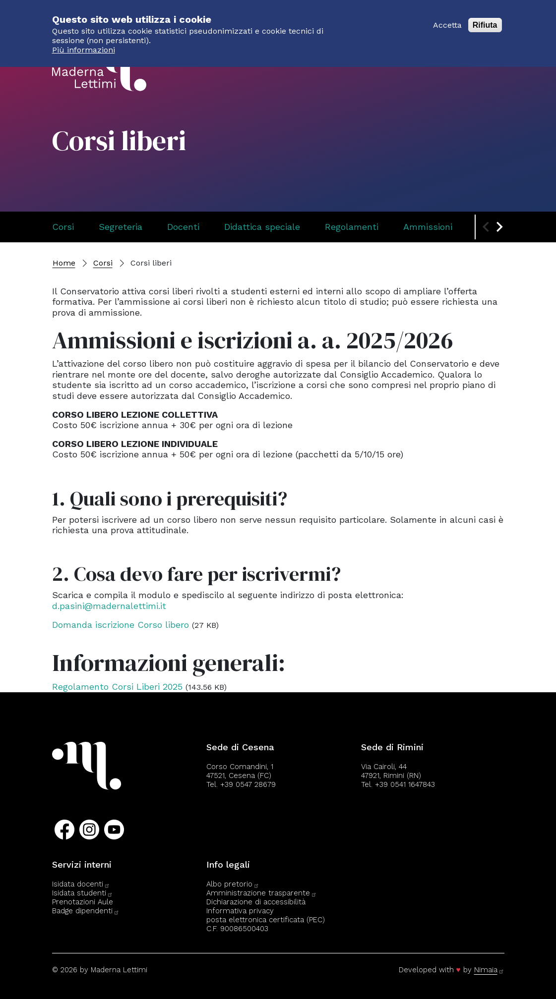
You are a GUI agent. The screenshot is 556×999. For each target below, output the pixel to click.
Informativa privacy (240, 910)
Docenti (183, 227)
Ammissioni (427, 227)
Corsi (63, 227)
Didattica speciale (262, 227)
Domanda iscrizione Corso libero (120, 624)
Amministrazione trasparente (261, 892)
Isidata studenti (82, 892)
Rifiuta (485, 19)
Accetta (447, 19)
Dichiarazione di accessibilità (256, 901)
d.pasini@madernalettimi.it (109, 606)
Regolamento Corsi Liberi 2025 (117, 686)
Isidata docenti (81, 884)
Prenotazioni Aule (82, 901)
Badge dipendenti (86, 910)
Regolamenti (351, 227)
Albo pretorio (232, 884)
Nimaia (489, 969)
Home (64, 263)
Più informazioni (83, 44)
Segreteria (120, 227)
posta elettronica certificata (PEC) (265, 919)
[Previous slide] (486, 227)
